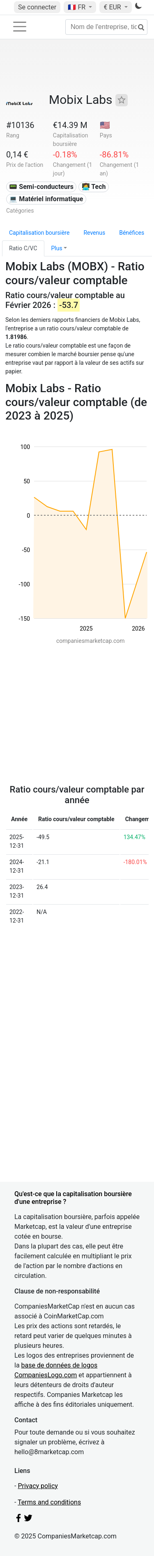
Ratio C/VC (23, 248)
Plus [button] (56, 248)
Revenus (94, 232)
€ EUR (112, 7)
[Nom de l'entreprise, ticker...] (106, 27)
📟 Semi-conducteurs (41, 187)
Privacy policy (38, 1486)
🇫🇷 (77, 7)
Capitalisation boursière (39, 232)
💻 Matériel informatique (46, 199)
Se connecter (37, 7)
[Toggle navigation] (20, 26)
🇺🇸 (105, 125)
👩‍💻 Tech (94, 187)
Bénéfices (131, 232)
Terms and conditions (49, 1502)
